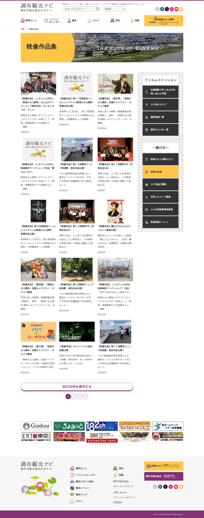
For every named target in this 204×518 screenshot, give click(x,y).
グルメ (76, 501)
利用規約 (117, 502)
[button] (114, 9)
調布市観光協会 (121, 481)
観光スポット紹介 (82, 482)
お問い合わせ (120, 492)
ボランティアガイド (123, 486)
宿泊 (118, 468)
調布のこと (78, 468)
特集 (118, 475)
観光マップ (78, 495)
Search (97, 9)
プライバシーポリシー (124, 497)
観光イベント (79, 488)
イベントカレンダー (83, 475)
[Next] (85, 396)
